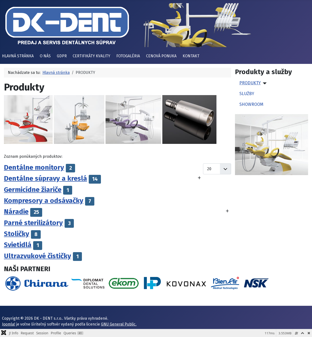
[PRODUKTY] (264, 83)
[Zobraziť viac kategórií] (199, 178)
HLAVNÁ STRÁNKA (18, 56)
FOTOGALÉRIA (128, 56)
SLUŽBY (246, 93)
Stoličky (16, 234)
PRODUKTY (250, 83)
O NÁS (45, 56)
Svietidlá (17, 245)
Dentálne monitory (34, 167)
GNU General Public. (118, 324)
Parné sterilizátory (33, 223)
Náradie (16, 212)
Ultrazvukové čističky (37, 256)
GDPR (62, 56)
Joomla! (8, 324)
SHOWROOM (251, 104)
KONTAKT (191, 56)
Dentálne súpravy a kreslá (45, 178)
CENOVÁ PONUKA (161, 56)
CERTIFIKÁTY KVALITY (91, 56)
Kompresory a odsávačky (43, 201)
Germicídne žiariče (32, 190)
